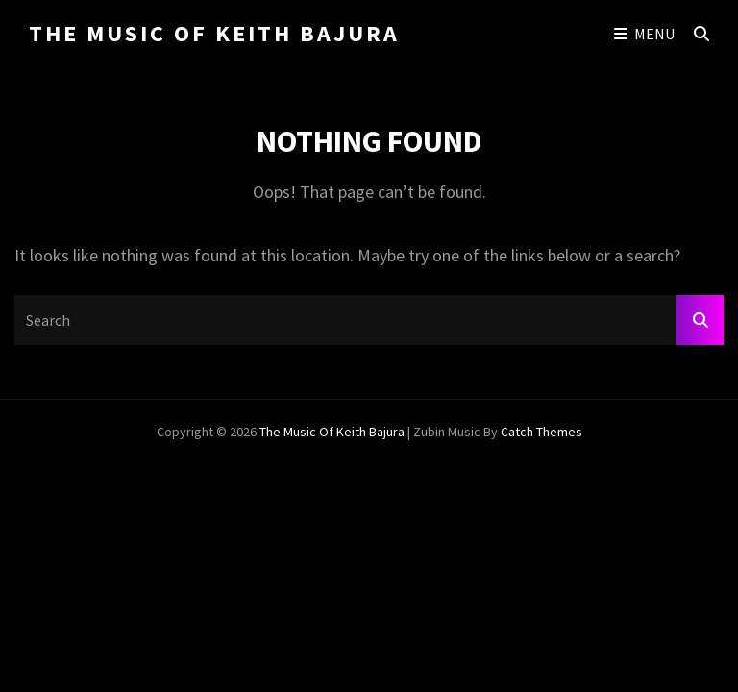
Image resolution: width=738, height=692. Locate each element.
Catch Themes (541, 431)
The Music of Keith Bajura (214, 33)
